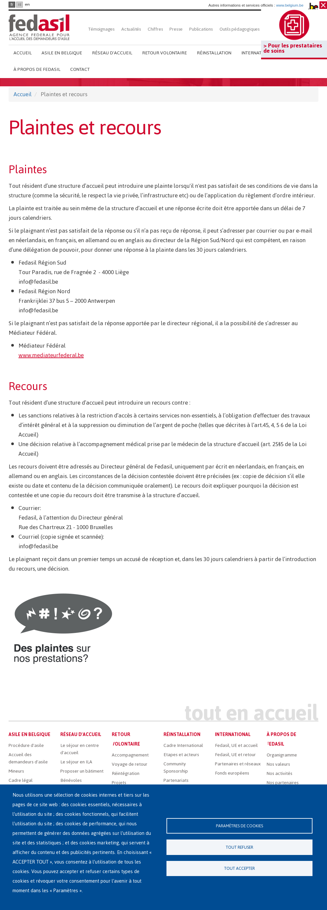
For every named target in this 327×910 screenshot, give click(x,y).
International (257, 52)
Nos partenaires (283, 782)
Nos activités (279, 773)
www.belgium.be (290, 5)
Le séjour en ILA (76, 761)
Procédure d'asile (26, 745)
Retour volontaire (164, 52)
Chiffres (155, 29)
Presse (176, 29)
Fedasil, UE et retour (235, 754)
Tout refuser (239, 847)
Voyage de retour (129, 764)
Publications (201, 29)
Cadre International (183, 745)
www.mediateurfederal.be (51, 355)
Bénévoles (71, 780)
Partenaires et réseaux (238, 763)
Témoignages (101, 29)
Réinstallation (214, 52)
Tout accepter (239, 869)
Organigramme (282, 755)
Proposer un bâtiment (82, 771)
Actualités (131, 29)
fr (12, 4)
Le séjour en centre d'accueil (79, 749)
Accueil (23, 52)
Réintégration (125, 773)
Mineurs (16, 771)
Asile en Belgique (62, 52)
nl (19, 4)
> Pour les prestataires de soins (292, 48)
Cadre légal (21, 780)
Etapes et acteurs (181, 754)
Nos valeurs (278, 764)
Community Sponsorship (176, 767)
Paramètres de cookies (239, 825)
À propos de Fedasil (37, 69)
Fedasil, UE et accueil (236, 745)
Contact (80, 69)
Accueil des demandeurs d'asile (28, 758)
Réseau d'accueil (112, 52)
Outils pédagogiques (240, 29)
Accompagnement (130, 755)
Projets (119, 782)
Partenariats (176, 780)
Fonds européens (232, 773)
